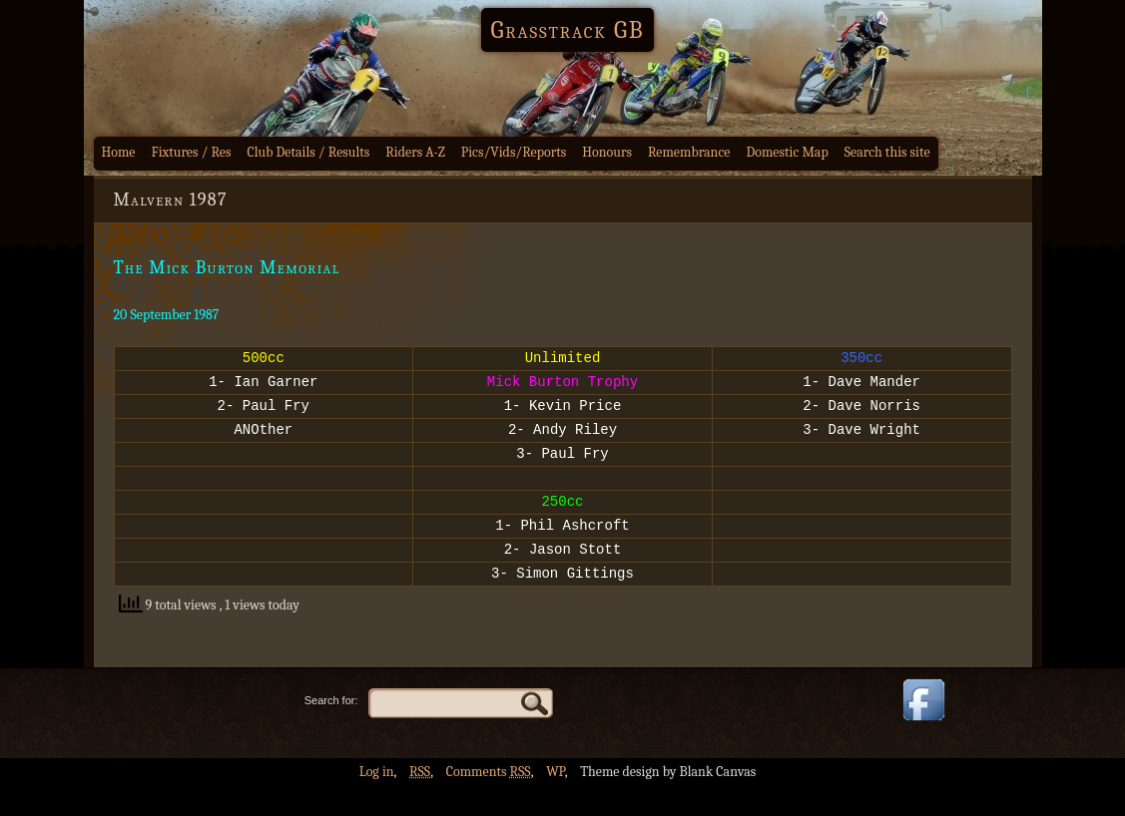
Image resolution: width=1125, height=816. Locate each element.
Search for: (331, 730)
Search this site (887, 152)
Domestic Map (787, 152)
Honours (607, 152)
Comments (488, 801)
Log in (376, 801)
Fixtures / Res (192, 152)
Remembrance (689, 152)
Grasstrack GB (568, 30)
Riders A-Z (415, 152)
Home (119, 152)
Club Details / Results (309, 152)
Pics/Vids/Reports (514, 152)
